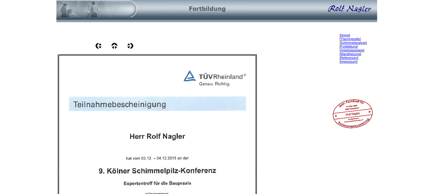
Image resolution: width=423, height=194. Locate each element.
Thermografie (350, 39)
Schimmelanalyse (353, 43)
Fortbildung (348, 46)
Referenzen (348, 58)
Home (344, 35)
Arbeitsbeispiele (351, 50)
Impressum (348, 62)
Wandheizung (350, 54)
